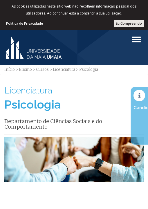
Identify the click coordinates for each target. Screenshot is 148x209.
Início (9, 69)
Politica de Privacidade (24, 23)
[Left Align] (136, 39)
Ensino (25, 69)
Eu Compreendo (129, 23)
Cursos (42, 69)
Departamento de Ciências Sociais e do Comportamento (53, 124)
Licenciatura (64, 69)
